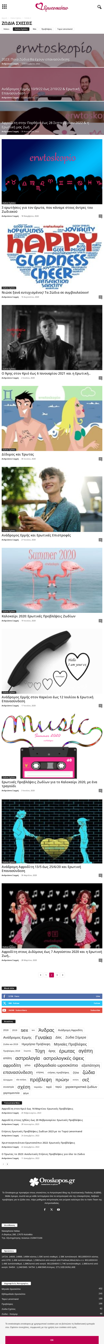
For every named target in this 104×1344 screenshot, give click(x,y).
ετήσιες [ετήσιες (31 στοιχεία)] (40, 1072)
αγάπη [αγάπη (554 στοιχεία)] (86, 1051)
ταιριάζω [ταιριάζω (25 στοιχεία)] (38, 1087)
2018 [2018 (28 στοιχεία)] (6, 1030)
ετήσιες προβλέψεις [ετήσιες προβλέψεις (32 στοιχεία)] (58, 1072)
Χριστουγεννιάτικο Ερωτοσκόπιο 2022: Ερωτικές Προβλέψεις (38, 1142)
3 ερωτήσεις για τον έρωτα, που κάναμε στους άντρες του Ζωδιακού (47, 209)
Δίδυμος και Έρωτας (18, 454)
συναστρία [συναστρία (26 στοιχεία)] (8, 1087)
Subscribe (95, 1010)
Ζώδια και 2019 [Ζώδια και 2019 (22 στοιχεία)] (10, 1044)
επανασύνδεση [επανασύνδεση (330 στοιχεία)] (18, 1072)
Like (98, 996)
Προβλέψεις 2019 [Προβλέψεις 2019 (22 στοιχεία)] (11, 1051)
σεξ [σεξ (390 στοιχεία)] (85, 1079)
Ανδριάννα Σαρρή (10, 63)
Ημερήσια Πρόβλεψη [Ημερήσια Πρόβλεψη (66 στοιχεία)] (36, 1044)
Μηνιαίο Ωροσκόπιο (11, 1289)
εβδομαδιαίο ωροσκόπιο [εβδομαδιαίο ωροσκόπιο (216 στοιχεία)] (56, 1065)
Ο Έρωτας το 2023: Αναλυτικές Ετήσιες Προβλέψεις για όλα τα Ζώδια (43, 1154)
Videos (6, 29)
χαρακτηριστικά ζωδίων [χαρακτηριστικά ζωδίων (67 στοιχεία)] (81, 1087)
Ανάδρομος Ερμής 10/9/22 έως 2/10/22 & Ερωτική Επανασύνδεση (41, 91)
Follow (97, 1003)
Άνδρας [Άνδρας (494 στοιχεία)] (46, 1030)
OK (52, 1340)
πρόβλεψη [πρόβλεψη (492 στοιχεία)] (41, 1079)
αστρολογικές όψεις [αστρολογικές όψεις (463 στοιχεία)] (63, 1058)
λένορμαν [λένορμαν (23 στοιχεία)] (8, 1080)
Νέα (34, 29)
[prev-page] (3, 1164)
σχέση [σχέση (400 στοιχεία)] (24, 1087)
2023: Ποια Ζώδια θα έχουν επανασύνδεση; (36, 59)
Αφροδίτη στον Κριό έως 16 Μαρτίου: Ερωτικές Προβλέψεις (37, 1108)
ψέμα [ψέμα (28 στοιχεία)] (26, 1093)
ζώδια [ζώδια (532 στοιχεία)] (89, 1072)
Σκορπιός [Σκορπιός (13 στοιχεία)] (27, 1051)
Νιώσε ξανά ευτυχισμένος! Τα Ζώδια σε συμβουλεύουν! (45, 292)
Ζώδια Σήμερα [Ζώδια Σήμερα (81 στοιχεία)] (75, 1037)
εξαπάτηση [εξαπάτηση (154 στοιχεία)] (91, 1065)
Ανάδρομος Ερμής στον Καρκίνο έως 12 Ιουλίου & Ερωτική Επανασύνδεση (47, 699)
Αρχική (4, 18)
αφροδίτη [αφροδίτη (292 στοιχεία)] (12, 1065)
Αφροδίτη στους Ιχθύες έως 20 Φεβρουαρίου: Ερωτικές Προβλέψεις (42, 1120)
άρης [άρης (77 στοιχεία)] (52, 1051)
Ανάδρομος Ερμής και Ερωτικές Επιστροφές (36, 535)
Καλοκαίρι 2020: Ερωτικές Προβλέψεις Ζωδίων (38, 616)
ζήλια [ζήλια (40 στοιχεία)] (76, 1072)
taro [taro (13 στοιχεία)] (33, 1030)
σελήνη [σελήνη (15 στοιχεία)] (76, 1080)
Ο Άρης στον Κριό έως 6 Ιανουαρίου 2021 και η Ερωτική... (46, 373)
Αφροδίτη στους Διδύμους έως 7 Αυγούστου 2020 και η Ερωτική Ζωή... (52, 954)
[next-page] (7, 1164)
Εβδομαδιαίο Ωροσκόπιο (13, 1294)
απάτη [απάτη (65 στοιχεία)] (7, 1058)
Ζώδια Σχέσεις (15, 18)
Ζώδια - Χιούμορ (10, 1314)
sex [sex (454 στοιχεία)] (24, 1030)
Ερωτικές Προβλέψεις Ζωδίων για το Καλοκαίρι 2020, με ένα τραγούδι (49, 784)
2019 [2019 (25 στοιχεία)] (14, 1030)
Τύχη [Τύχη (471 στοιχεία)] (40, 1051)
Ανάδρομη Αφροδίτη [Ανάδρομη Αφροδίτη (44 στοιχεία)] (70, 1030)
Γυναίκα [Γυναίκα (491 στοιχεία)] (43, 1037)
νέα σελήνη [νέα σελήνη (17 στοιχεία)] (21, 1080)
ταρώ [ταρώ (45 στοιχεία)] (58, 1086)
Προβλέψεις (47, 29)
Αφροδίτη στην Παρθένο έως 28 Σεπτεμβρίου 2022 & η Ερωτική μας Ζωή (45, 124)
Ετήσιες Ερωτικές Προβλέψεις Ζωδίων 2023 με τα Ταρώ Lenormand (42, 1131)
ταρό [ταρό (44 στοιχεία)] (49, 1086)
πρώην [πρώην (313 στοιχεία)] (62, 1079)
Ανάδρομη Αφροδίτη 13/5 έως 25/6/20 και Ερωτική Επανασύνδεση (41, 869)
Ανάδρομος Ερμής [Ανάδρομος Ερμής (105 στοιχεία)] (17, 1037)
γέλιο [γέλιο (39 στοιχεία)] (27, 1065)
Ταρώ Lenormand (64, 29)
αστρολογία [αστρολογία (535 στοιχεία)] (27, 1058)
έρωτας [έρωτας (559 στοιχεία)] (67, 1051)
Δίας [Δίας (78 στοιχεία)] (58, 1037)
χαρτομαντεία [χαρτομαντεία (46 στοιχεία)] (11, 1093)
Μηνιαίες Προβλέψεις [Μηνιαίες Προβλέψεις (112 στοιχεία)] (70, 1044)
